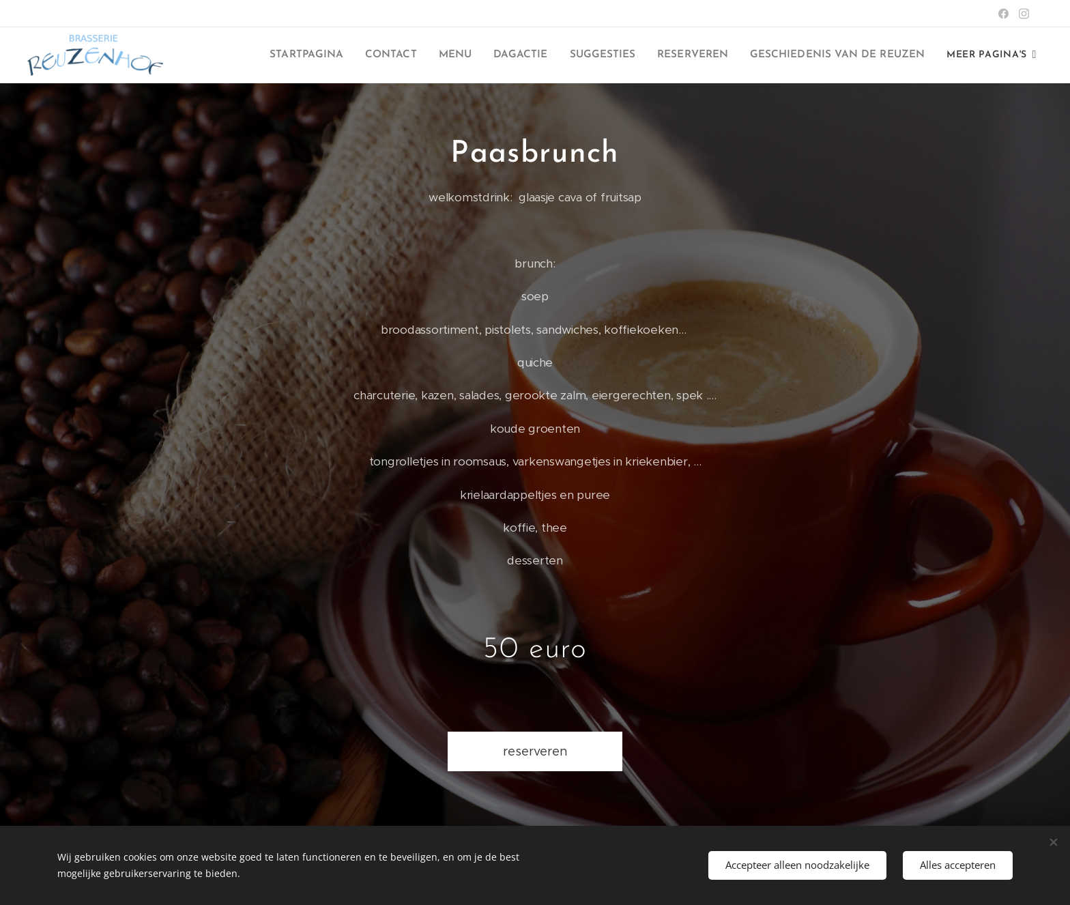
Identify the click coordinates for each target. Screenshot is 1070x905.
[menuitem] (374, 55)
